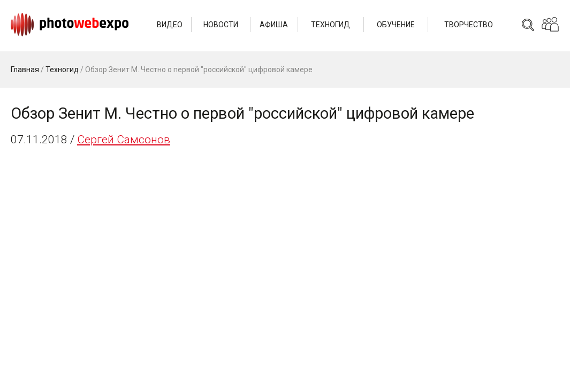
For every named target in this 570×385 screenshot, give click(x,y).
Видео (170, 24)
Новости (220, 24)
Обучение (396, 24)
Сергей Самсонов (123, 139)
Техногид (330, 24)
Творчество (468, 24)
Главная (25, 69)
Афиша (274, 24)
